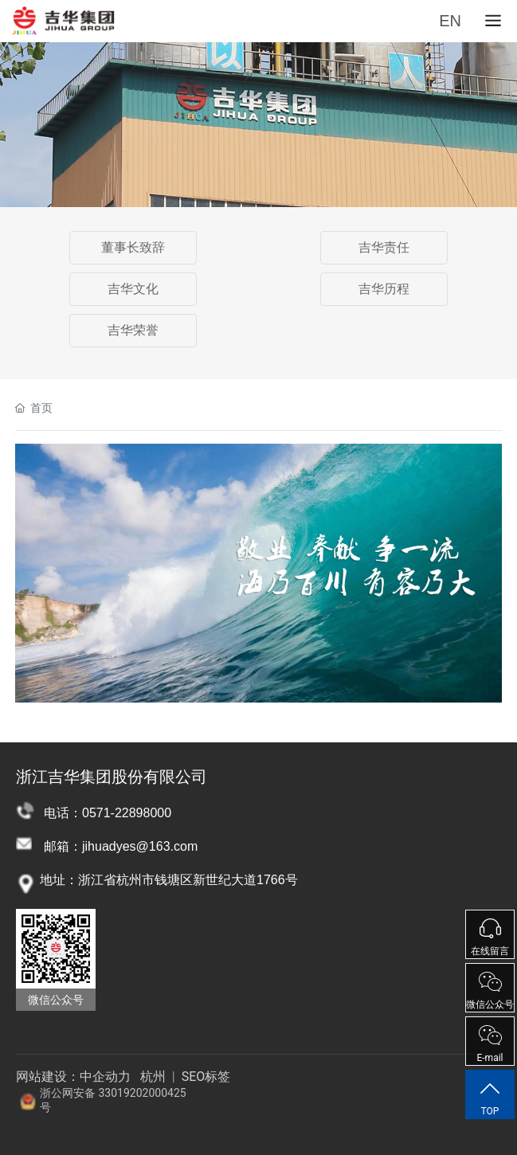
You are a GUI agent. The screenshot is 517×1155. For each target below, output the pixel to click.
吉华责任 (383, 247)
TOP (490, 1098)
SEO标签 (204, 1076)
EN (450, 20)
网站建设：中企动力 (73, 1076)
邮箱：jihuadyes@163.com (121, 846)
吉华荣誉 (133, 330)
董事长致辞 (133, 247)
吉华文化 (133, 289)
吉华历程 (383, 289)
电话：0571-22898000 (107, 813)
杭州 (153, 1076)
